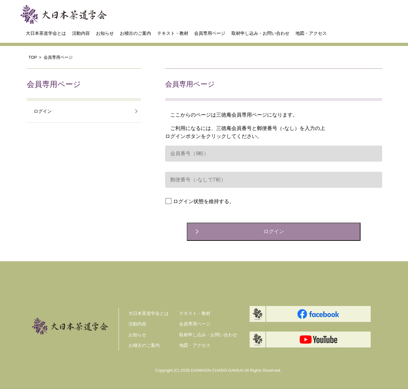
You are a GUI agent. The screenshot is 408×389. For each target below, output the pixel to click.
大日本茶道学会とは (46, 33)
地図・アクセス (311, 33)
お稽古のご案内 (135, 33)
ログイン (43, 111)
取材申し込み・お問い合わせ (260, 33)
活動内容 (81, 33)
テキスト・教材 (172, 33)
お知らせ (105, 33)
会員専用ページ (209, 33)
